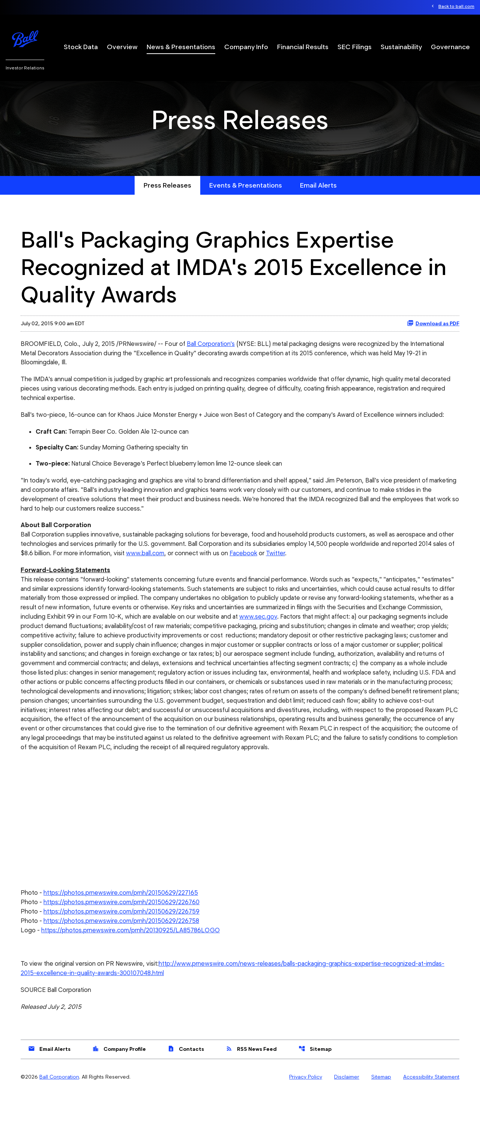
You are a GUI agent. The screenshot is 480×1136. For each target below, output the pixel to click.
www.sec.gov (375, 640)
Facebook (291, 575)
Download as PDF (433, 341)
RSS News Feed (251, 1090)
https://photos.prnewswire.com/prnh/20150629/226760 (126, 941)
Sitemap (315, 1090)
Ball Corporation (59, 1118)
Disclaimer (346, 1118)
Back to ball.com (456, 6)
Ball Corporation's (217, 361)
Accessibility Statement (431, 1118)
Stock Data (81, 47)
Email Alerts (318, 203)
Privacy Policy (305, 1118)
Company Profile (119, 1090)
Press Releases (167, 203)
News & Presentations (181, 47)
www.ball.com (190, 575)
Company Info (246, 47)
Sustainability (401, 47)
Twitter (325, 575)
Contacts (186, 1090)
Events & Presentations (245, 203)
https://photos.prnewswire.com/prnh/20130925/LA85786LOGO (134, 970)
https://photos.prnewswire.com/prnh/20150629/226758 (126, 960)
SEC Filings (355, 47)
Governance (450, 47)
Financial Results (302, 47)
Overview (122, 47)
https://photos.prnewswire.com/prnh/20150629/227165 (125, 932)
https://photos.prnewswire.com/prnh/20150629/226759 (126, 951)
